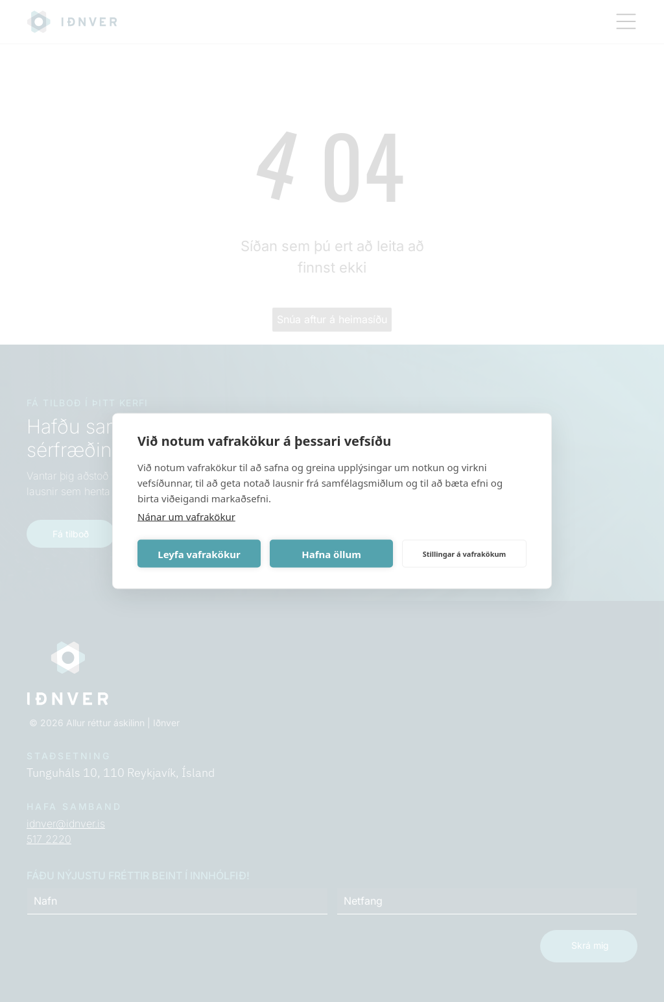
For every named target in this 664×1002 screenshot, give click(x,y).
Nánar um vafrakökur (186, 516)
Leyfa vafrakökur (199, 553)
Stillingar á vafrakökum (464, 553)
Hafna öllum (331, 553)
